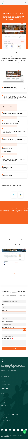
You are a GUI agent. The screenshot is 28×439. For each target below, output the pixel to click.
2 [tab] (14, 274)
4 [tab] (18, 274)
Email (3, 304)
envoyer (14, 348)
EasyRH (2, 396)
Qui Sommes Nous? (5, 376)
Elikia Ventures (4, 405)
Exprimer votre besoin (7, 338)
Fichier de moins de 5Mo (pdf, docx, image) (12, 332)
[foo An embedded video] (14, 224)
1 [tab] (12, 274)
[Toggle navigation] (26, 2)
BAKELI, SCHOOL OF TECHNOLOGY (9, 407)
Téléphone (4, 310)
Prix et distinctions (5, 384)
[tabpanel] (14, 256)
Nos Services (4, 381)
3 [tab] (16, 274)
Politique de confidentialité (7, 438)
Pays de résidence (6, 315)
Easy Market (4, 391)
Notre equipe (4, 379)
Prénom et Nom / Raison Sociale (10, 298)
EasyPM (3, 393)
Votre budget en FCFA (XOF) (8, 327)
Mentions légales (5, 436)
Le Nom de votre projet (7, 321)
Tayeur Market (4, 402)
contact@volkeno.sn (6, 423)
